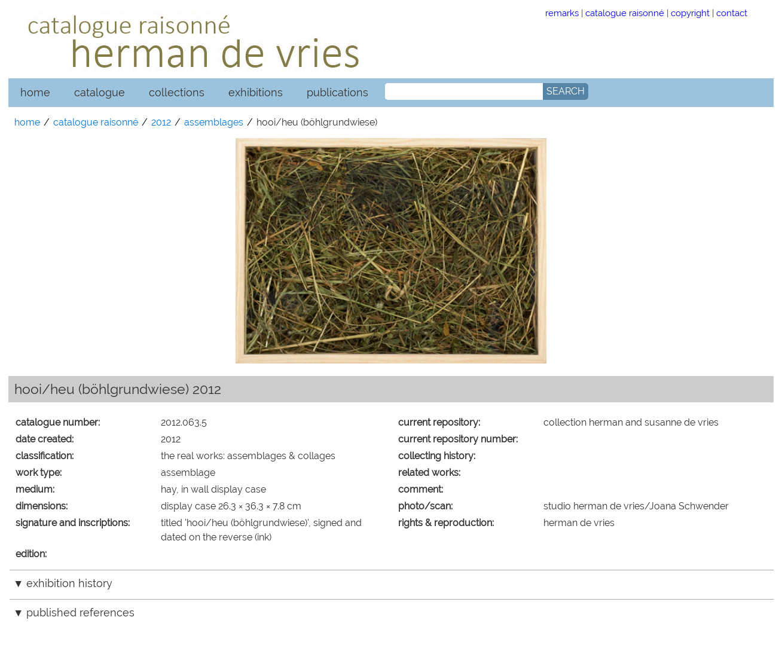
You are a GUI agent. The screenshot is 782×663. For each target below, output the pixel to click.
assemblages (213, 122)
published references (80, 612)
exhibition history (69, 583)
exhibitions (255, 92)
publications (337, 92)
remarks (562, 13)
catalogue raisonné (624, 13)
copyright (690, 13)
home (35, 92)
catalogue (99, 92)
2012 (161, 122)
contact (731, 13)
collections (176, 92)
